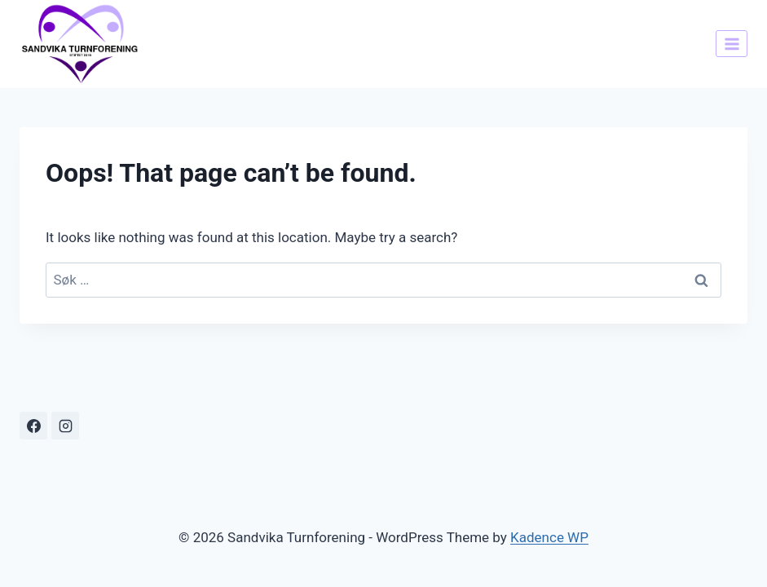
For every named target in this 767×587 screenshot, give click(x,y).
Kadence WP (549, 537)
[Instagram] (65, 425)
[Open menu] (731, 43)
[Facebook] (33, 425)
